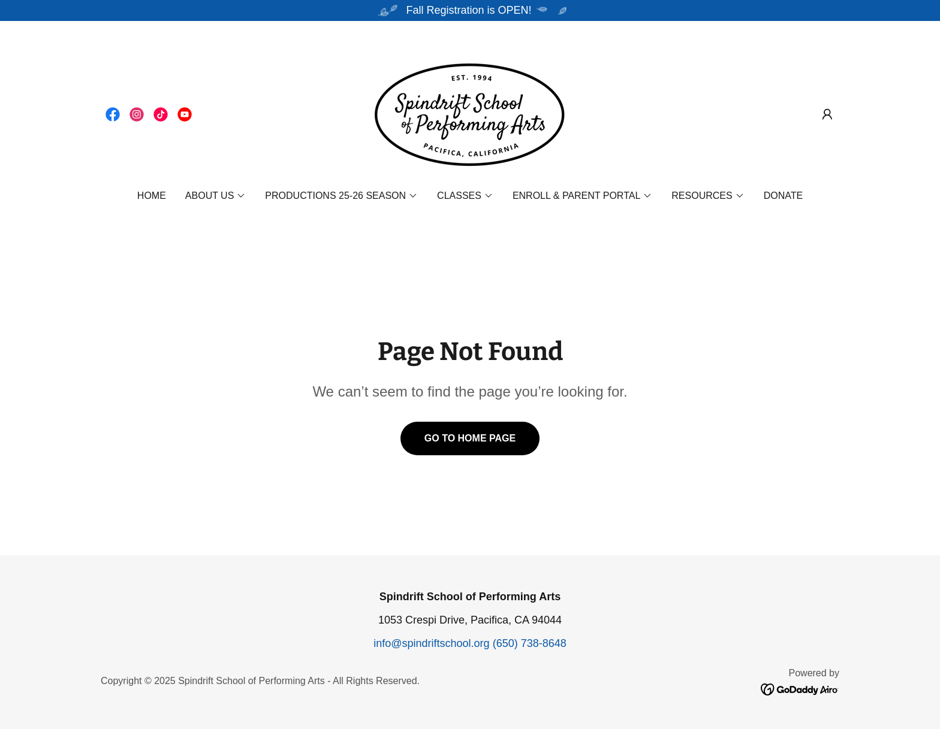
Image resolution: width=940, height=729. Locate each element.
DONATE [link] (783, 195)
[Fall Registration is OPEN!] (470, 10)
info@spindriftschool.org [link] (431, 643)
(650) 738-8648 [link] (530, 643)
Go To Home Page (470, 438)
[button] (827, 114)
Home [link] (151, 195)
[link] (113, 114)
